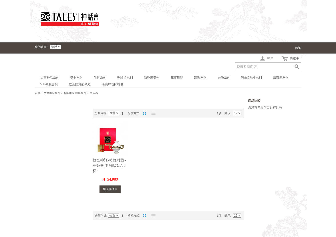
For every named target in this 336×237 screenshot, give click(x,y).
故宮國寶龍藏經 (80, 84)
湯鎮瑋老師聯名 (112, 84)
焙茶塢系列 (280, 77)
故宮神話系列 (49, 77)
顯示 (227, 113)
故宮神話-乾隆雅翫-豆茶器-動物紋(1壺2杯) (109, 165)
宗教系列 (200, 77)
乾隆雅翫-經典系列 (75, 93)
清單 (152, 113)
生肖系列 (100, 77)
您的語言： (42, 47)
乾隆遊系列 (125, 77)
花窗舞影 (177, 77)
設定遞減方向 (123, 113)
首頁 (37, 93)
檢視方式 (133, 113)
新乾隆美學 (151, 77)
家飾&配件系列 (251, 77)
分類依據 (100, 113)
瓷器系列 (76, 77)
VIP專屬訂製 (49, 84)
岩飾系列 (224, 77)
